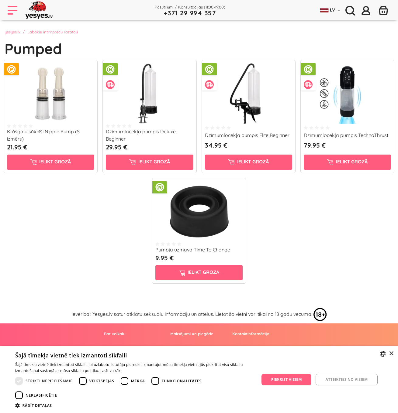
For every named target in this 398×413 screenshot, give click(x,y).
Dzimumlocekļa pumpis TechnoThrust (346, 135)
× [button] (391, 353)
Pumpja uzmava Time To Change (192, 250)
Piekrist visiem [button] (286, 379)
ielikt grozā (50, 162)
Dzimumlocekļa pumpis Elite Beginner (247, 135)
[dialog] (199, 379)
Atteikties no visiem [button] (347, 379)
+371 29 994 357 (190, 13)
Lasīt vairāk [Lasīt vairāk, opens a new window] (110, 370)
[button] (133, 405)
